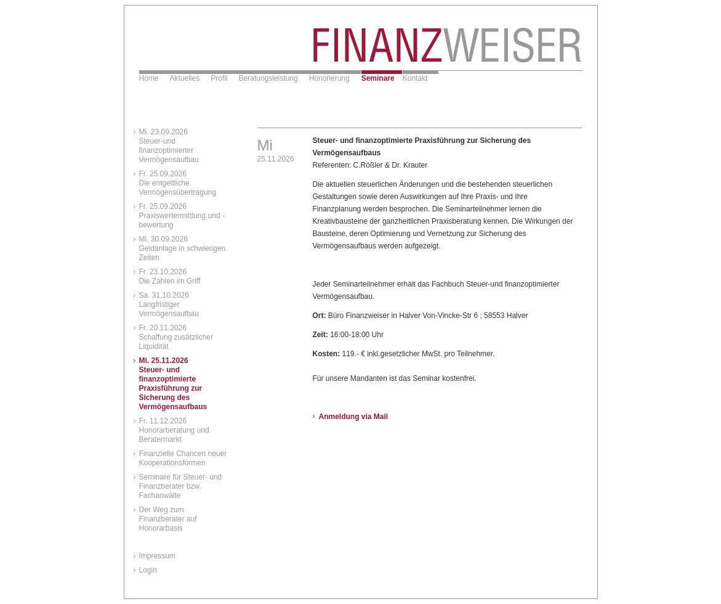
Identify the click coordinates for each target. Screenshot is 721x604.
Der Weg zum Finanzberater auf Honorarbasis (168, 519)
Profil (219, 78)
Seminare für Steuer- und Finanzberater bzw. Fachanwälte (180, 486)
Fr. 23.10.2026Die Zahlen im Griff (170, 276)
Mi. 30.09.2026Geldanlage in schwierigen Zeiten (182, 248)
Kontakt (415, 78)
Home (149, 78)
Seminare (378, 78)
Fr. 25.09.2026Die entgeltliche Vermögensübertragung (177, 183)
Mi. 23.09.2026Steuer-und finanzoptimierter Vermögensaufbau (169, 146)
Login (148, 570)
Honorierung (329, 78)
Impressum (157, 556)
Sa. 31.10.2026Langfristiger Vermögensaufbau (169, 304)
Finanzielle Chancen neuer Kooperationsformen (183, 458)
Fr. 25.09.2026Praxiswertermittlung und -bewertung (182, 215)
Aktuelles (185, 78)
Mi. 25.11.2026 (173, 383)
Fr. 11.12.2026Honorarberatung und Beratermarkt (174, 430)
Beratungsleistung (268, 78)
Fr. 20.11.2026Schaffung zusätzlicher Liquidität (176, 337)
